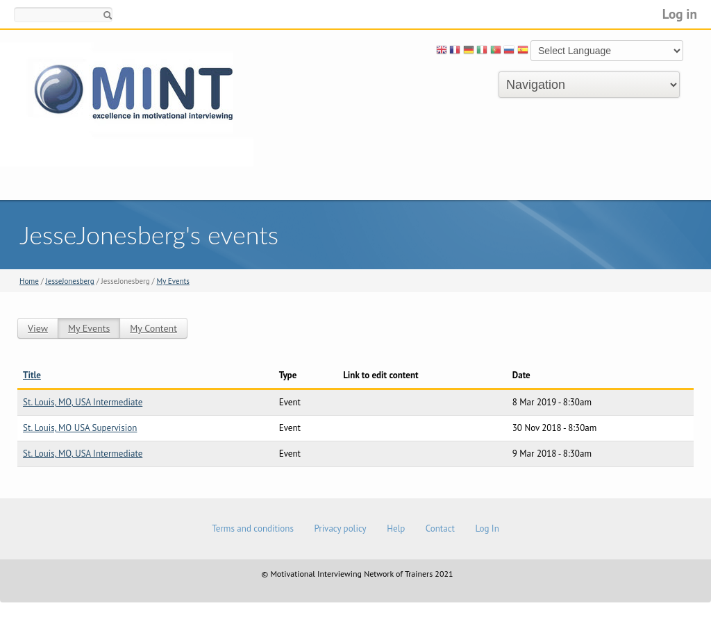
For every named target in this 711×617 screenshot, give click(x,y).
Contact (440, 528)
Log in (679, 13)
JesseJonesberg (70, 281)
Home (29, 281)
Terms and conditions (253, 528)
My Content (153, 328)
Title (32, 375)
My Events (172, 281)
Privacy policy (340, 528)
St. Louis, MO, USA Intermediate (82, 402)
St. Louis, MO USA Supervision (80, 428)
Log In (487, 528)
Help (396, 528)
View (38, 328)
